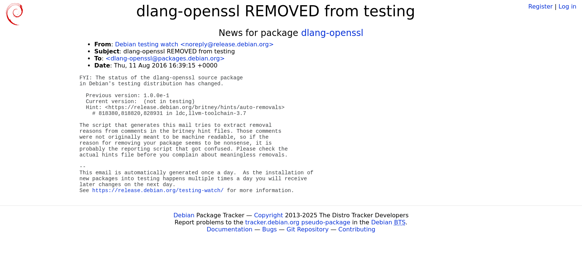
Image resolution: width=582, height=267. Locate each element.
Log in (567, 6)
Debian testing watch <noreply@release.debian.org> (194, 44)
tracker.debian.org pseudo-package (297, 222)
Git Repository (307, 229)
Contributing (357, 229)
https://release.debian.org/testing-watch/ (158, 191)
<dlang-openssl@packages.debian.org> (165, 58)
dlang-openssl (332, 33)
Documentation (229, 229)
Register (540, 6)
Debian (183, 215)
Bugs (269, 229)
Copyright (268, 215)
